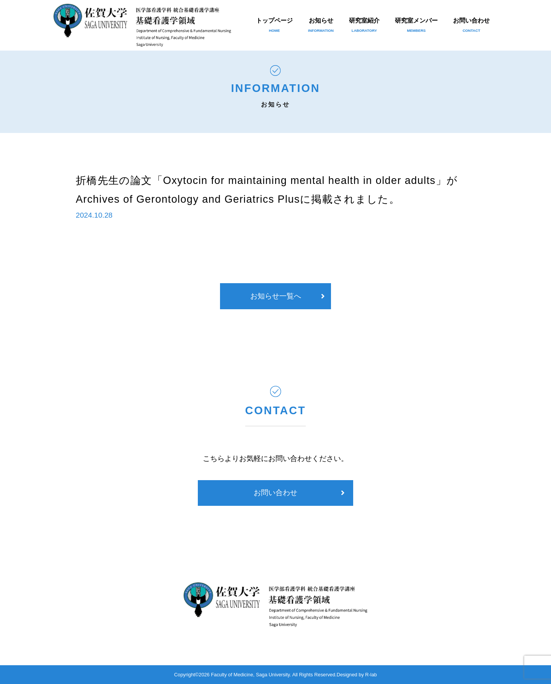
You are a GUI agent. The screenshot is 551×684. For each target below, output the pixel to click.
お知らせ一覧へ (275, 296)
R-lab (371, 674)
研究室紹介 (364, 25)
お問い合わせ (471, 25)
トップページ (274, 25)
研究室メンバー (416, 25)
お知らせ (321, 25)
